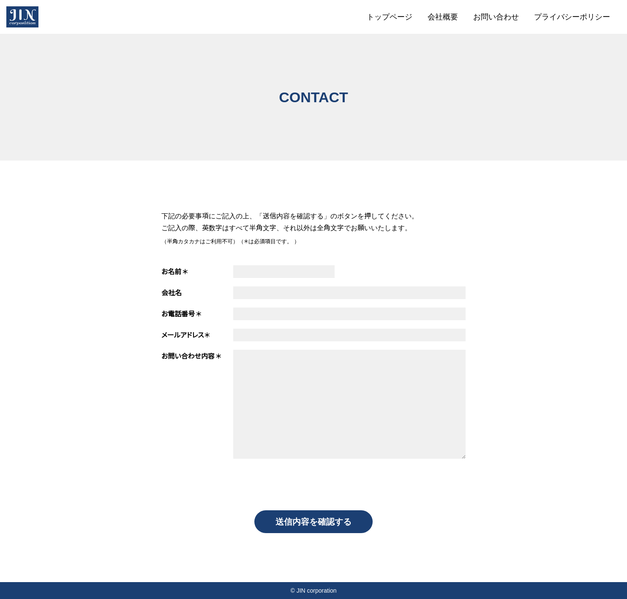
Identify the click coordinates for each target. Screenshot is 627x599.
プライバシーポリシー (572, 17)
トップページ (389, 17)
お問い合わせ (496, 17)
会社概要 (443, 17)
